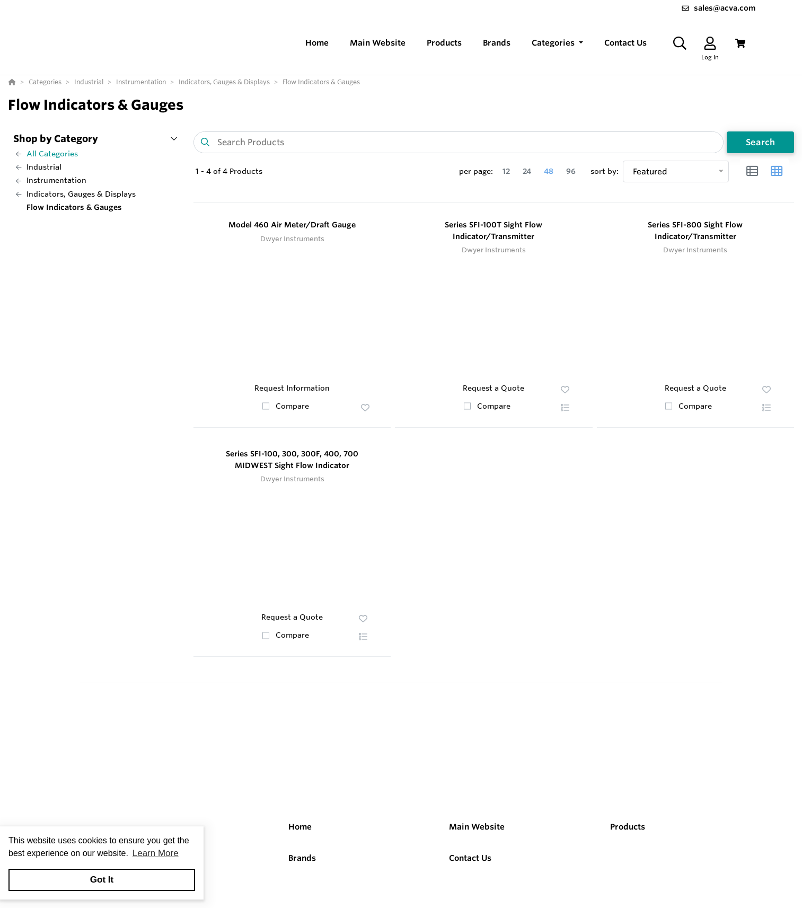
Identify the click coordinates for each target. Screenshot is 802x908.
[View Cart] (740, 43)
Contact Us (470, 858)
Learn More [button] (156, 853)
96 (571, 171)
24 (527, 171)
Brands (302, 858)
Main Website (477, 827)
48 (548, 171)
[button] (557, 43)
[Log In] (710, 43)
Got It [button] (101, 880)
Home (300, 827)
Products (627, 827)
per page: (476, 171)
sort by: (605, 171)
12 (506, 171)
